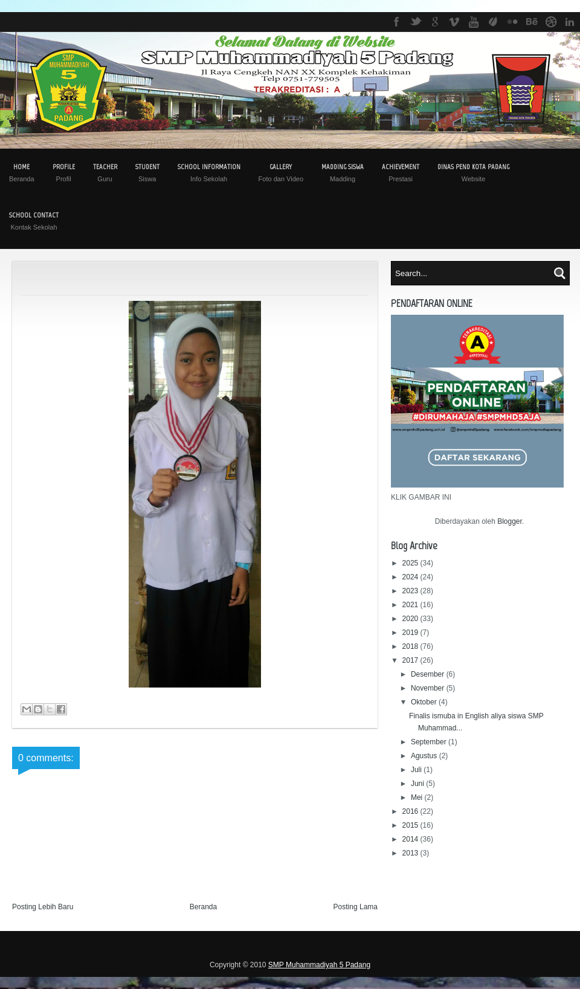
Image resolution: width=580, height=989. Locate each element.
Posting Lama (356, 907)
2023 (411, 591)
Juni (418, 783)
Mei (418, 797)
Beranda (203, 907)
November (428, 688)
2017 (411, 660)
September (429, 742)
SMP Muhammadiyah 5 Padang (319, 965)
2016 (411, 811)
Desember (428, 674)
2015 (411, 825)
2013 (411, 853)
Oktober (425, 702)
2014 (411, 839)
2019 (411, 632)
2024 (411, 577)
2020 (411, 618)
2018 (411, 646)
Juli (417, 769)
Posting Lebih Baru (42, 907)
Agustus (425, 756)
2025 (411, 563)
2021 (411, 605)
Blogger (509, 521)
